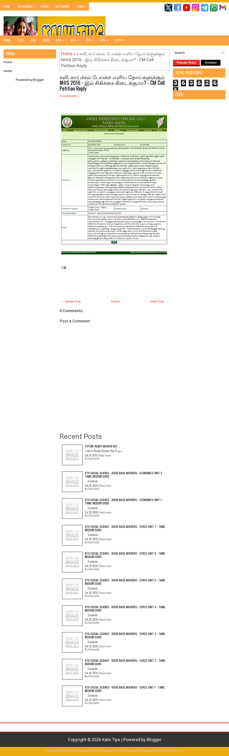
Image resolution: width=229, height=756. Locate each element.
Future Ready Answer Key (101, 446)
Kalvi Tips (111, 739)
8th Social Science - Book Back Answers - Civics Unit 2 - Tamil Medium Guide (125, 662)
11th (33, 40)
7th (91, 39)
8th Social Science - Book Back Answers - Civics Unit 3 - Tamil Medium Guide (125, 635)
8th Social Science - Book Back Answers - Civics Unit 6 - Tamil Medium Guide (125, 555)
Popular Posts (186, 62)
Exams (83, 5)
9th (61, 39)
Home (7, 6)
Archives (211, 62)
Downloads (27, 5)
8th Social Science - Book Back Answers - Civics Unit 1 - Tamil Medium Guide (125, 689)
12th (20, 40)
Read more (105, 455)
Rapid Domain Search (169, 750)
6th (105, 39)
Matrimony (62, 6)
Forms (44, 6)
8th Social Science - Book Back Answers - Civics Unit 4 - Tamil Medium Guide (125, 608)
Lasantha (108, 750)
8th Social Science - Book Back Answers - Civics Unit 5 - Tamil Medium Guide (125, 581)
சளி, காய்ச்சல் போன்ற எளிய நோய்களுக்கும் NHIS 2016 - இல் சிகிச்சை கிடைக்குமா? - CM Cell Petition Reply (112, 82)
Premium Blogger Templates (134, 750)
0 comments (68, 96)
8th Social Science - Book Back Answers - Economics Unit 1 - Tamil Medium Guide (124, 501)
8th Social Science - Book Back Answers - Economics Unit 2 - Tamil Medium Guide (124, 474)
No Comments (92, 458)
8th (76, 39)
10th (46, 40)
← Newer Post (71, 301)
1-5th (121, 39)
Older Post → (159, 301)
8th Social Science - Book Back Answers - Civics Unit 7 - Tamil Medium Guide (125, 528)
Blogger (38, 80)
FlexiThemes (68, 750)
